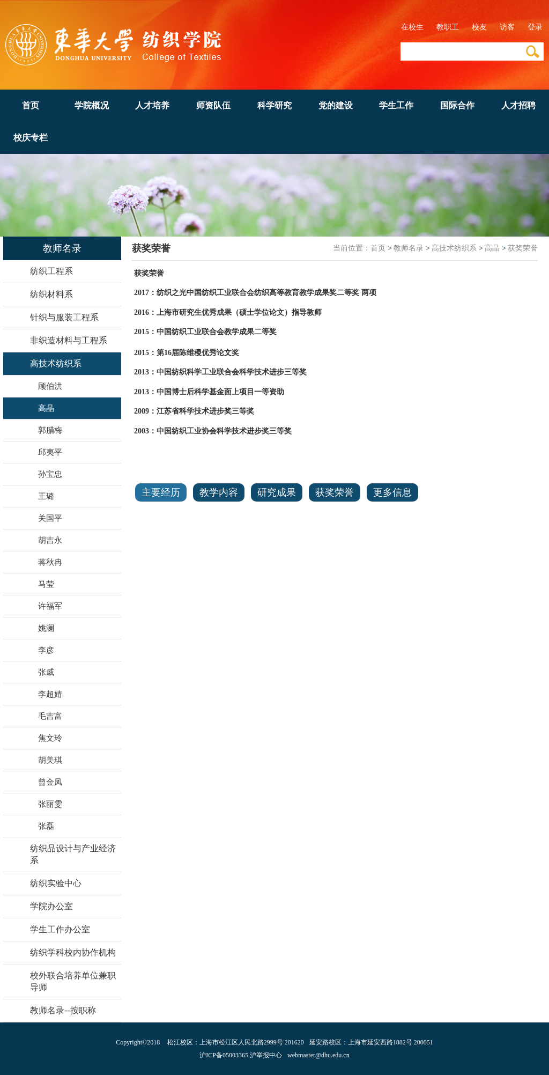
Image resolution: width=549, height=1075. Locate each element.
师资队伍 (213, 105)
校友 (479, 27)
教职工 (447, 27)
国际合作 (457, 105)
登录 (535, 27)
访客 (507, 27)
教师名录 (409, 248)
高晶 (492, 248)
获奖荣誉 (523, 248)
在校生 (412, 27)
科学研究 (274, 105)
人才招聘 (518, 105)
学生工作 (396, 105)
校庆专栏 (30, 137)
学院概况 (92, 105)
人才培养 (152, 105)
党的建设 (335, 105)
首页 (30, 105)
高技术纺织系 (454, 248)
